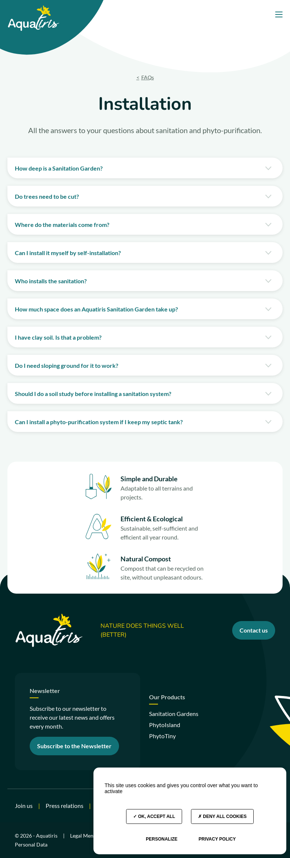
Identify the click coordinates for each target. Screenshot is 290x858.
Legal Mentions (87, 835)
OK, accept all (154, 816)
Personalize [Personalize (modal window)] (161, 839)
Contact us (254, 630)
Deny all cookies (222, 816)
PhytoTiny (162, 735)
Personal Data (31, 844)
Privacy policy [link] (216, 839)
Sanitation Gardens (173, 713)
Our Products (167, 697)
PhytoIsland (164, 724)
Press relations (64, 805)
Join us (24, 805)
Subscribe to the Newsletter (74, 745)
